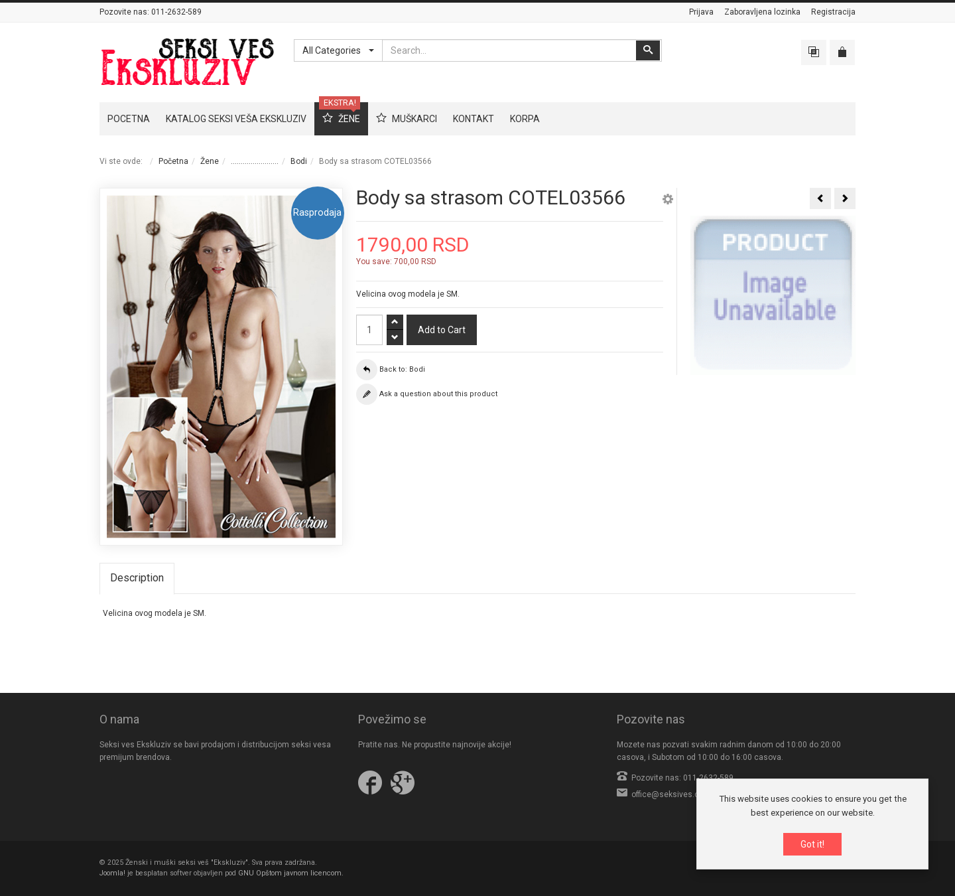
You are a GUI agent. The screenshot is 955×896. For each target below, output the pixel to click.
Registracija (833, 12)
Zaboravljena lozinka (762, 12)
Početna (173, 161)
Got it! (812, 845)
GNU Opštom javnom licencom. (291, 873)
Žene (209, 161)
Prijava (701, 12)
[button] (668, 201)
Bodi (298, 161)
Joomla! (112, 873)
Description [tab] (137, 577)
